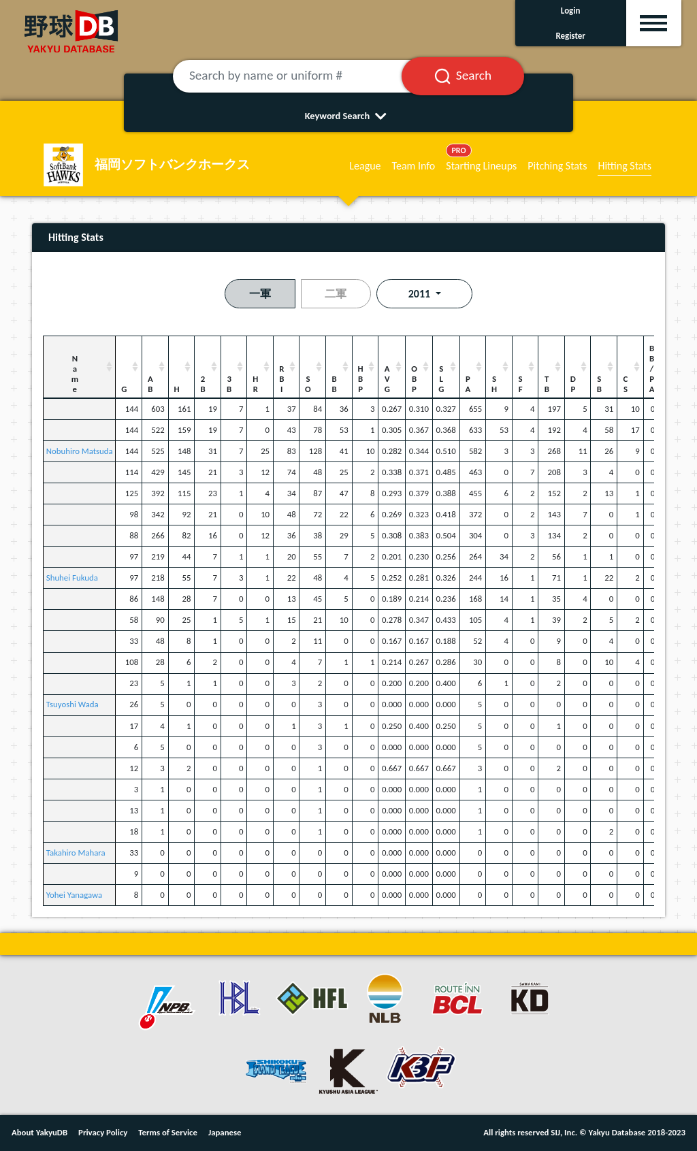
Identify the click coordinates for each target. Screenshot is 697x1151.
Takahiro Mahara (76, 852)
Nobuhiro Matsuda (79, 451)
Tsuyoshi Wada (72, 704)
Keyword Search (349, 116)
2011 (420, 293)
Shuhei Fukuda (72, 577)
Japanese (225, 1132)
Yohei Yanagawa (74, 895)
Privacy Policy (102, 1132)
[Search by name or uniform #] (304, 76)
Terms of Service (167, 1132)
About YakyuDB (39, 1132)
